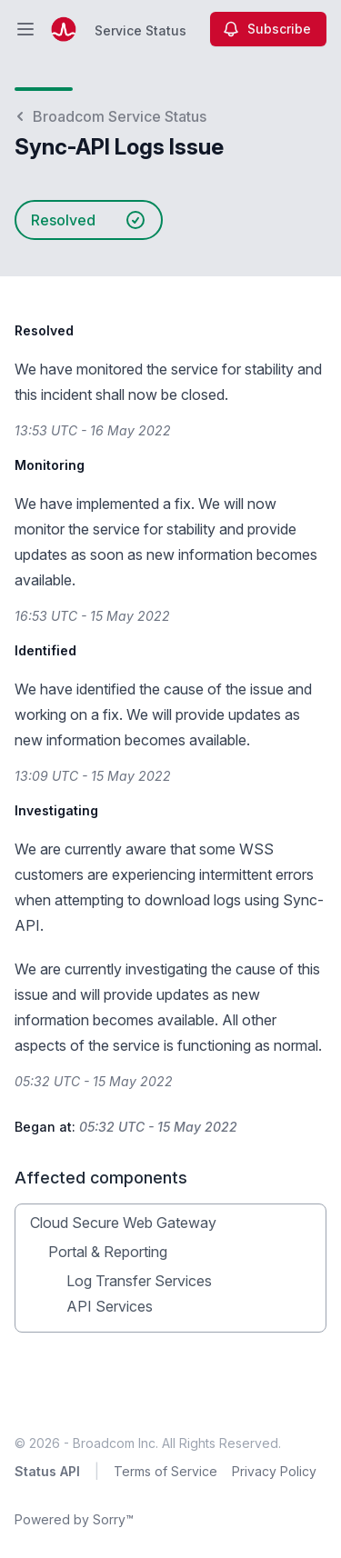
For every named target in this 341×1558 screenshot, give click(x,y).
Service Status (140, 30)
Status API (47, 1471)
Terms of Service (165, 1471)
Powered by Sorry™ (74, 1519)
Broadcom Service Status (110, 116)
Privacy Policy (274, 1471)
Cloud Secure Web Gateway (123, 1222)
